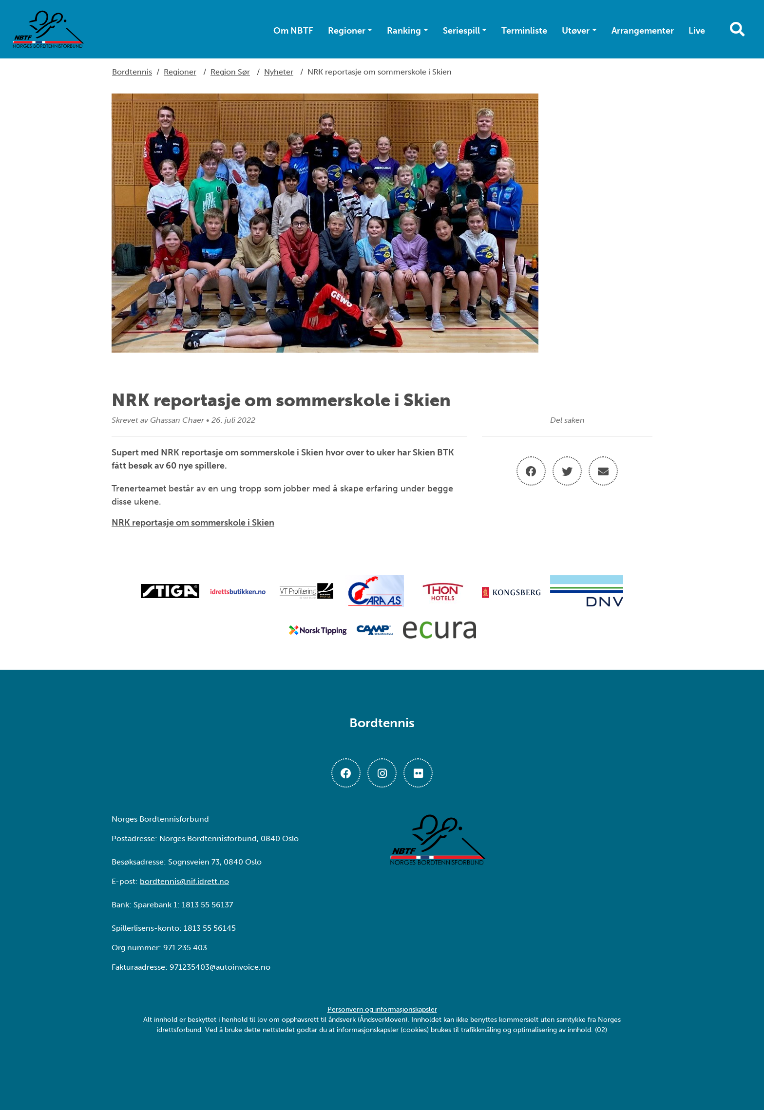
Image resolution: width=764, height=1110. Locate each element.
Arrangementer (642, 30)
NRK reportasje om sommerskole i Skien (193, 522)
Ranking (404, 30)
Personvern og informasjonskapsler (382, 1009)
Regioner (346, 30)
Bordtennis (132, 71)
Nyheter (278, 71)
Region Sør (230, 71)
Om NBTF (293, 30)
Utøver (576, 30)
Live (696, 30)
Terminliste (524, 30)
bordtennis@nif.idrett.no (184, 881)
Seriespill (461, 30)
